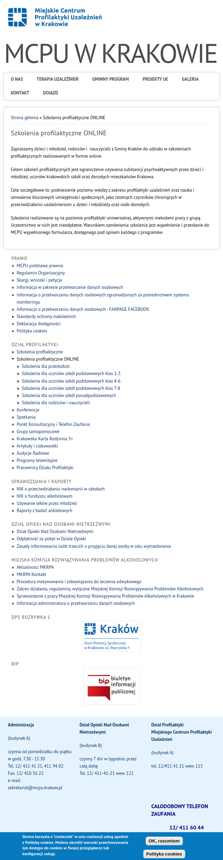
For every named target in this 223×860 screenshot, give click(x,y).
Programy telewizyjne (36, 460)
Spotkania (25, 417)
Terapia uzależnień (58, 79)
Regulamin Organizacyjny (40, 273)
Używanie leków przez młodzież (46, 503)
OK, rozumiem (164, 843)
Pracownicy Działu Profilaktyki (44, 468)
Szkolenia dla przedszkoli (46, 366)
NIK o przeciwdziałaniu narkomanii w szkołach (60, 489)
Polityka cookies (31, 331)
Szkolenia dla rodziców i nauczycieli (56, 403)
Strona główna (24, 118)
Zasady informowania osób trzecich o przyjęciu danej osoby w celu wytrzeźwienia (93, 546)
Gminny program (110, 79)
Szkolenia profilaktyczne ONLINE (47, 359)
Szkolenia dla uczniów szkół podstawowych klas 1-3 (71, 373)
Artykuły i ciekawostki (37, 446)
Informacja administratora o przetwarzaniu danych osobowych (75, 603)
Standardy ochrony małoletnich (46, 316)
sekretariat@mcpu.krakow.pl (35, 788)
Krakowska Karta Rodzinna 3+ (44, 439)
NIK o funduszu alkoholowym (44, 496)
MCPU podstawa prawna (39, 266)
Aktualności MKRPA (35, 567)
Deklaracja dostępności (38, 324)
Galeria (190, 79)
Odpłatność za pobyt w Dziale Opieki (51, 539)
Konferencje (27, 410)
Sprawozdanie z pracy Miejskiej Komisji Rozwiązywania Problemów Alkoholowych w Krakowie (105, 596)
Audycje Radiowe (32, 453)
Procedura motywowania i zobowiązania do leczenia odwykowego (78, 582)
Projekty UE (155, 79)
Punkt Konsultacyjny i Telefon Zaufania (53, 424)
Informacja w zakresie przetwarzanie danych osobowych (69, 287)
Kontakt (20, 93)
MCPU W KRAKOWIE (110, 53)
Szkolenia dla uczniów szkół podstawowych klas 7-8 (71, 388)
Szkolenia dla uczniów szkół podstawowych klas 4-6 (71, 381)
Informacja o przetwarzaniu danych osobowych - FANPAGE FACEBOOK (82, 309)
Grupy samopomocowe (37, 431)
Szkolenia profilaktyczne (39, 352)
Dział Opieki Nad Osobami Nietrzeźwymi (54, 531)
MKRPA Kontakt (31, 574)
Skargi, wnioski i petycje (39, 280)
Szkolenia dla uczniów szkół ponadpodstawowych (69, 395)
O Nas (17, 79)
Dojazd (50, 93)
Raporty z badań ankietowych (44, 510)
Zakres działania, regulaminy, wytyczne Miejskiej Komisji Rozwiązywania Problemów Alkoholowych (109, 589)
